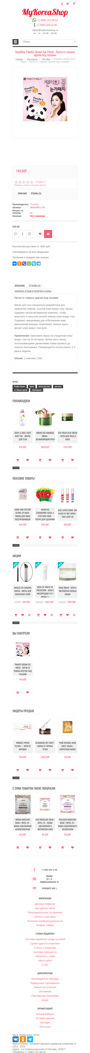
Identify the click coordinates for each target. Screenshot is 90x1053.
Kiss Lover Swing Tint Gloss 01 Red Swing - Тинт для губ (67, 508)
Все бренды (32, 59)
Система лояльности (45, 945)
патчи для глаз (44, 380)
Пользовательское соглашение (45, 905)
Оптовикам (45, 984)
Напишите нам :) (49, 881)
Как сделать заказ (45, 901)
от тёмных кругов (20, 383)
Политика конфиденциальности (45, 914)
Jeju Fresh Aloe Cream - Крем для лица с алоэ (67, 431)
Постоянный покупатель (64, 3)
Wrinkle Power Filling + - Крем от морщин (23, 741)
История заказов (45, 1011)
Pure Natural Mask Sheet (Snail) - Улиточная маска (67, 741)
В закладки (40, 234)
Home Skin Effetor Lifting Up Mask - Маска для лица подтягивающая (23, 508)
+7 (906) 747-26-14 (47, 20)
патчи (32, 380)
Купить (18, 453)
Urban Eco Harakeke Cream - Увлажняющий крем (45, 431)
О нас (45, 958)
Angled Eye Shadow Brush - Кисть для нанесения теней (22, 585)
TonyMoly (34, 204)
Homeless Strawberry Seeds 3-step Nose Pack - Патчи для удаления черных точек (45, 510)
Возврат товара (45, 918)
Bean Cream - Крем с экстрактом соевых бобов (67, 585)
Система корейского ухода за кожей (45, 932)
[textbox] (49, 41)
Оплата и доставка (44, 910)
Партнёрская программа (45, 989)
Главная (19, 59)
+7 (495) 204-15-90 (46, 24)
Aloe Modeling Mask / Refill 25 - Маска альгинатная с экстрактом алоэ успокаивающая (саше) (45, 820)
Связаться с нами (45, 949)
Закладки (45, 1015)
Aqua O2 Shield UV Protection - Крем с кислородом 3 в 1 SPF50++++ (45, 586)
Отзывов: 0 (40, 182)
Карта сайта (45, 953)
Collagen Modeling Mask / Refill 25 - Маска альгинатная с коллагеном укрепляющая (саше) (67, 819)
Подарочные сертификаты (45, 976)
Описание (22, 193)
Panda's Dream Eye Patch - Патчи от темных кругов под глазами (22, 663)
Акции (45, 993)
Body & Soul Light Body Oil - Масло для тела (22, 431)
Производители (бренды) (45, 972)
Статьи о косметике (45, 941)
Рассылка (45, 1020)
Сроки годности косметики (45, 936)
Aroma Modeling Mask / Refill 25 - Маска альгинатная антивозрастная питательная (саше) (22, 819)
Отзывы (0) (36, 193)
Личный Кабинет (45, 1007)
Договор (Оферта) (45, 897)
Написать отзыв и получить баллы (29, 185)
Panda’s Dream (19, 380)
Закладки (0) (68, 3)
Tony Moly (46, 59)
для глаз (58, 380)
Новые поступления (45, 980)
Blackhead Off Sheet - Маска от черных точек (45, 741)
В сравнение (29, 608)
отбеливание (36, 383)
